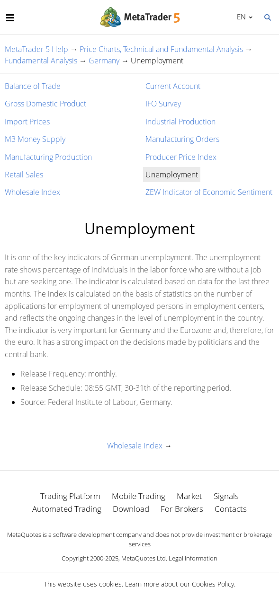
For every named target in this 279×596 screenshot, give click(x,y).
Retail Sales (24, 174)
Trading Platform (70, 496)
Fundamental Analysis (41, 60)
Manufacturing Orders (182, 139)
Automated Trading (66, 508)
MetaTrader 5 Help (36, 49)
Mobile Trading (138, 496)
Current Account (172, 86)
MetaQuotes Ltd (143, 558)
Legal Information (193, 558)
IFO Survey (163, 103)
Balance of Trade (33, 86)
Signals (226, 496)
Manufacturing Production (48, 157)
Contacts (231, 508)
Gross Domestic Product (45, 103)
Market (189, 496)
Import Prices (27, 121)
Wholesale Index (32, 192)
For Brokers (182, 508)
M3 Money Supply (35, 139)
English (240, 16)
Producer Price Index (180, 157)
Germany (104, 60)
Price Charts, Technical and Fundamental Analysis (161, 49)
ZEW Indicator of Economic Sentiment (208, 192)
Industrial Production (180, 121)
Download (131, 508)
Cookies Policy (213, 583)
